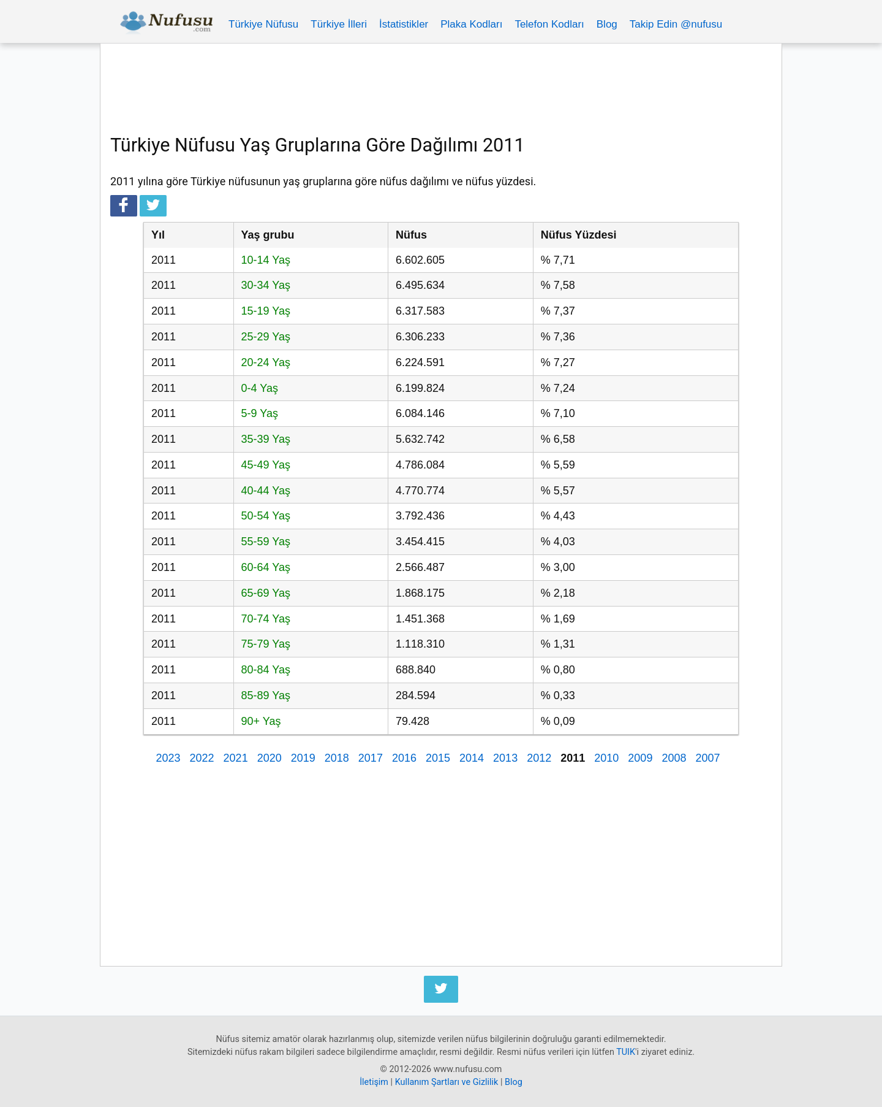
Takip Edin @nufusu (676, 24)
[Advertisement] (441, 87)
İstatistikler (403, 24)
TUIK (625, 1052)
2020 (269, 758)
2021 (236, 758)
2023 (168, 758)
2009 (640, 758)
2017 (370, 758)
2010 (606, 758)
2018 (337, 758)
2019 (303, 758)
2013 (505, 758)
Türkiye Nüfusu (263, 24)
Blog (607, 24)
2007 (707, 758)
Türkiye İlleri (339, 24)
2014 (471, 758)
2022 (202, 758)
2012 (539, 758)
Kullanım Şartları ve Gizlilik (447, 1082)
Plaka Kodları (471, 24)
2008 (674, 758)
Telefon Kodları (549, 24)
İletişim (374, 1082)
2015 (438, 758)
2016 (404, 758)
